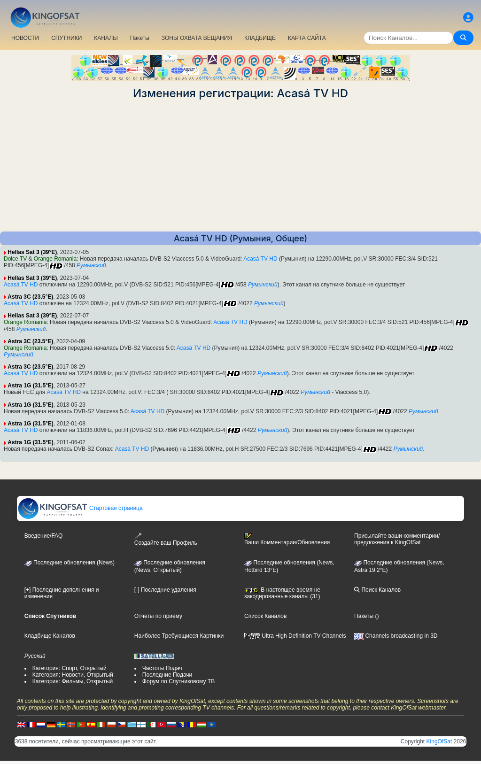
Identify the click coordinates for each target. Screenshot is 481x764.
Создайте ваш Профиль (165, 539)
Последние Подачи (167, 674)
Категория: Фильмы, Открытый (72, 681)
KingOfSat (439, 741)
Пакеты (139, 38)
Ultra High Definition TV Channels (295, 636)
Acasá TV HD (260, 258)
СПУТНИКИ (66, 38)
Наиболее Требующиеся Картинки (179, 636)
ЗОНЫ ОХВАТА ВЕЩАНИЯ (197, 38)
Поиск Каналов (377, 590)
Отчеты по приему (158, 616)
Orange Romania (55, 258)
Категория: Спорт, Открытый (69, 668)
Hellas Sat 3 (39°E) (32, 252)
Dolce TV (15, 258)
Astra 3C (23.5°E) (30, 296)
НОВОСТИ (25, 38)
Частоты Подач (162, 668)
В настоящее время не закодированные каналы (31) (282, 593)
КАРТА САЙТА (307, 38)
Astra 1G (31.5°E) (31, 385)
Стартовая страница (80, 508)
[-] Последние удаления (165, 590)
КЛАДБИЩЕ (260, 38)
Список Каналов (265, 616)
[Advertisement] (240, 166)
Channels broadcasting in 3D (395, 636)
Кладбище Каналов (49, 636)
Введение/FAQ (43, 535)
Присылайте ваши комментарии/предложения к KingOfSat (397, 539)
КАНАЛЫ (105, 38)
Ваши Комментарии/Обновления (287, 539)
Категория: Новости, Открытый (72, 674)
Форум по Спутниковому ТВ (178, 681)
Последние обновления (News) (69, 562)
